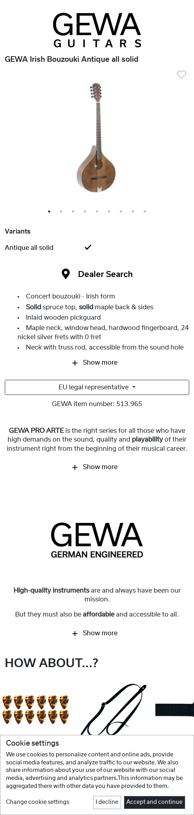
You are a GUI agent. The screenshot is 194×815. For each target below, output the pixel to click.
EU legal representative (94, 387)
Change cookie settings (37, 802)
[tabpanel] (97, 140)
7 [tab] (121, 212)
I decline (107, 802)
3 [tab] (73, 212)
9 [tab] (145, 212)
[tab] (97, 248)
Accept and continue (154, 802)
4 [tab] (85, 212)
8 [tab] (133, 212)
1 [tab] (49, 212)
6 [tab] (109, 212)
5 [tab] (97, 212)
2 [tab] (61, 212)
